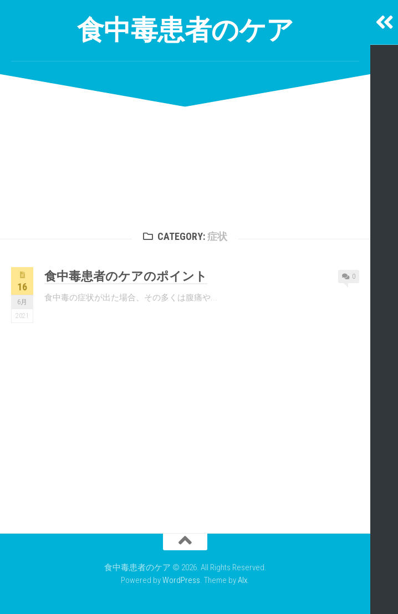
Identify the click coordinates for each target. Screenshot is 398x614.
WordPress (181, 580)
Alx (242, 580)
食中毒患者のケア (185, 30)
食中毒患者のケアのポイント (125, 276)
